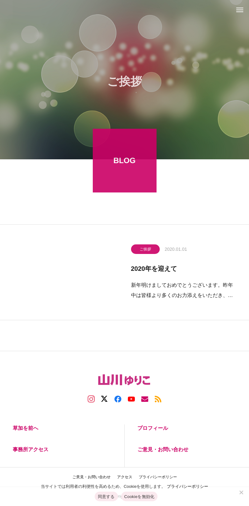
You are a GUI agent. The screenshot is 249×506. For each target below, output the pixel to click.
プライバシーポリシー (187, 486)
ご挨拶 (145, 250)
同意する (106, 496)
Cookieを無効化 (139, 496)
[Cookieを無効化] (241, 492)
